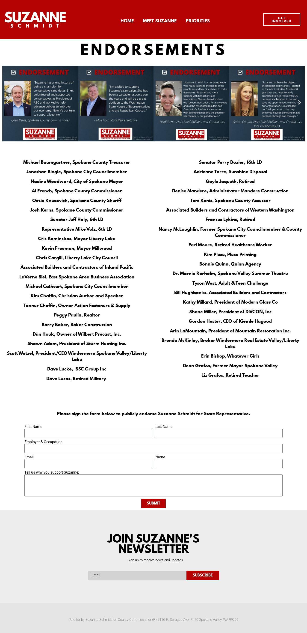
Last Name (163, 427)
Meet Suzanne (160, 21)
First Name (33, 427)
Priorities (198, 21)
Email (29, 457)
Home (127, 21)
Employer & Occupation (43, 442)
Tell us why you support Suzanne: (51, 472)
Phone (160, 457)
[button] (7, 102)
